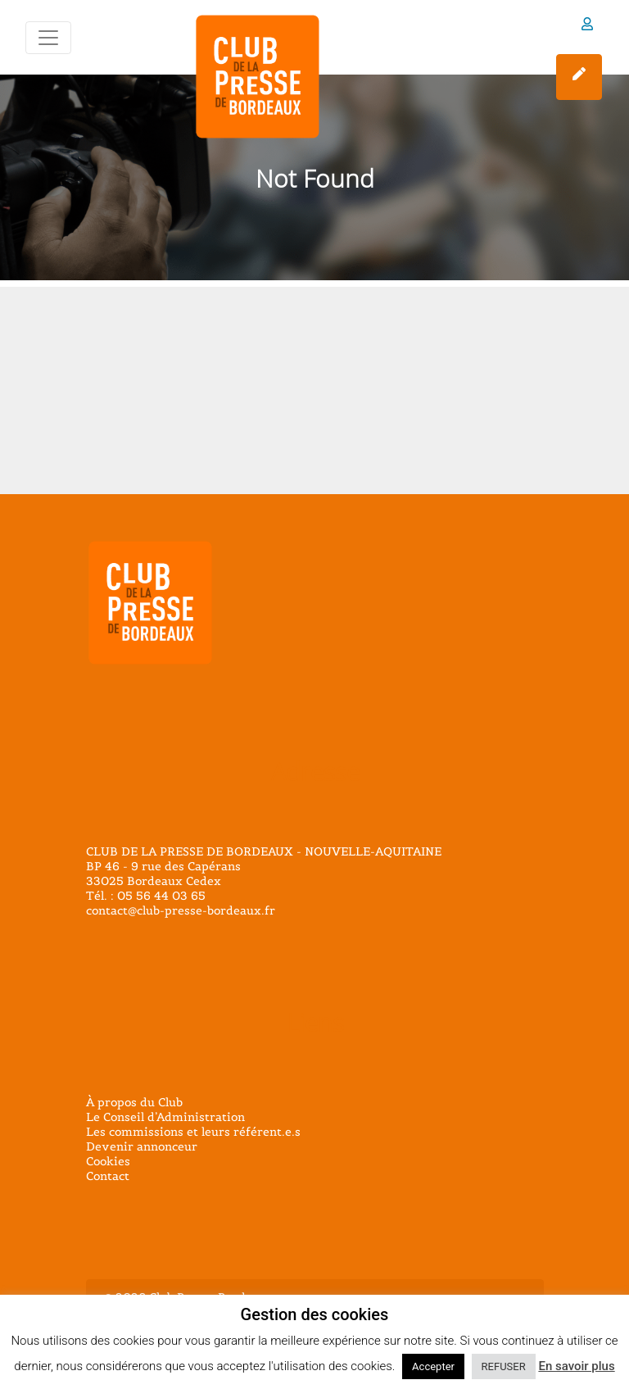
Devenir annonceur (141, 1146)
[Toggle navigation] (48, 37)
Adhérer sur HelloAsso (579, 73)
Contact (107, 1176)
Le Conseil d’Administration (165, 1117)
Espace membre (587, 23)
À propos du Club (134, 1102)
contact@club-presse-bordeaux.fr (180, 910)
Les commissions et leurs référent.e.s (193, 1131)
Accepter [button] (433, 1366)
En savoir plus (576, 1366)
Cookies (108, 1161)
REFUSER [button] (504, 1366)
